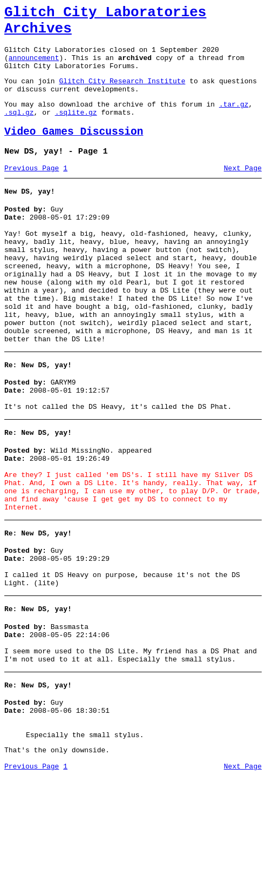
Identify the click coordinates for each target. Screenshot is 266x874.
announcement (34, 67)
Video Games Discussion (73, 151)
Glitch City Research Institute (122, 93)
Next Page (243, 191)
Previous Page (31, 191)
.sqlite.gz (76, 130)
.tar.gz (234, 120)
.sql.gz (19, 130)
